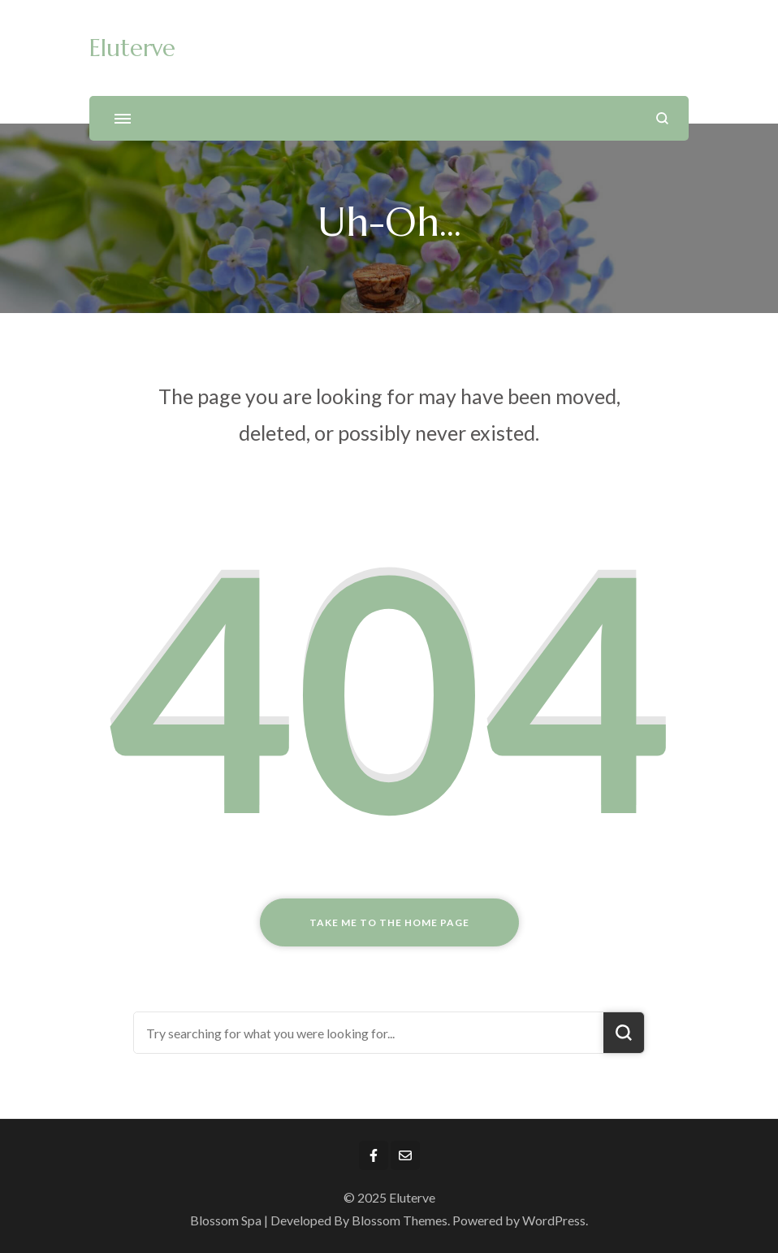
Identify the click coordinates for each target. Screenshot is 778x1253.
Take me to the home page (389, 922)
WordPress (554, 1220)
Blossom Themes (399, 1220)
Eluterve (132, 48)
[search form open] (662, 118)
